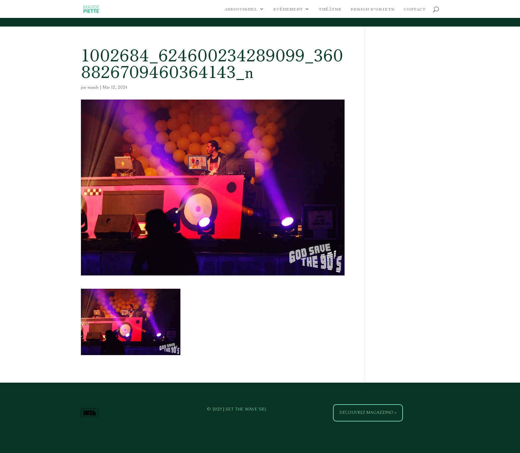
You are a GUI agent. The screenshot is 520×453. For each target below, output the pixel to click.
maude (93, 87)
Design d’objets (373, 9)
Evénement (288, 9)
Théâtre (330, 9)
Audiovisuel (241, 9)
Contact (415, 9)
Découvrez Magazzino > (368, 412)
